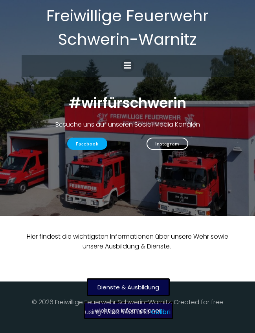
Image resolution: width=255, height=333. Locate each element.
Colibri (161, 311)
